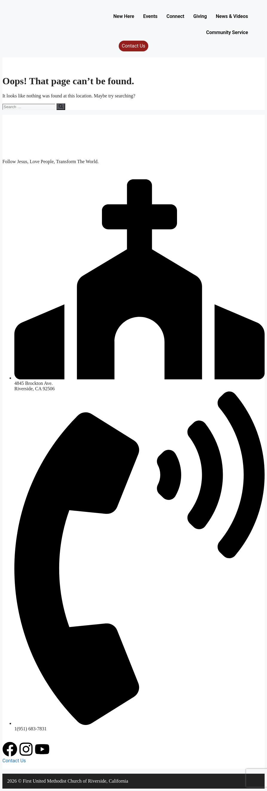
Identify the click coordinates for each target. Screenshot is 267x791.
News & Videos (232, 16)
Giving (200, 16)
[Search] (61, 106)
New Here (123, 16)
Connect (175, 16)
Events (150, 16)
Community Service (227, 32)
